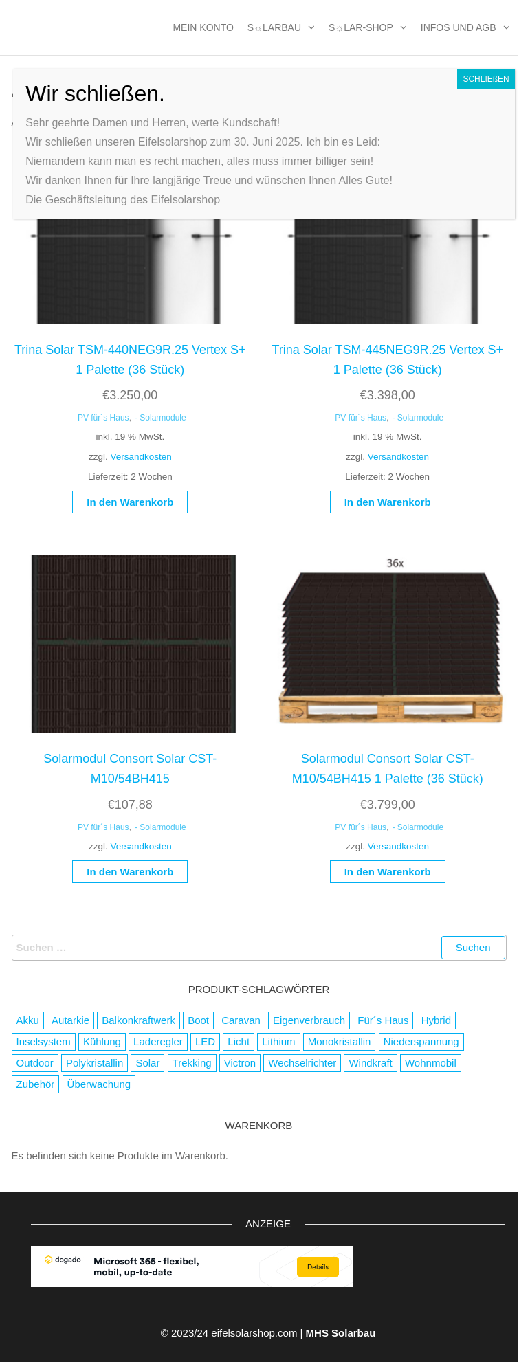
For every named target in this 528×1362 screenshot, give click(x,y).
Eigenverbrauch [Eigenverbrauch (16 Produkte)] (309, 1020)
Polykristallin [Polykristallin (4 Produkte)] (94, 1063)
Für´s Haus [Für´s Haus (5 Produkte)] (383, 1020)
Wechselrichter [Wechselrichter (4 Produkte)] (302, 1063)
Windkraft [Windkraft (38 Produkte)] (370, 1063)
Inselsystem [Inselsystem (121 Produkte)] (43, 1041)
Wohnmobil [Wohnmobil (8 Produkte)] (430, 1063)
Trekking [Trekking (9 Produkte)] (192, 1063)
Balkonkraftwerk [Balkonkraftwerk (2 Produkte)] (138, 1020)
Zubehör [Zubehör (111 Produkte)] (35, 1084)
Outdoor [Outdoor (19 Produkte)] (35, 1063)
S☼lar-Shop (361, 27)
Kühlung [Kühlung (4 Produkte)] (102, 1041)
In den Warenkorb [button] (130, 502)
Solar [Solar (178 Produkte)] (147, 1063)
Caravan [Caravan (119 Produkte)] (241, 1020)
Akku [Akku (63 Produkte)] (27, 1020)
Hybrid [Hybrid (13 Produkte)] (436, 1020)
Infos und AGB (458, 27)
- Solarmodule (160, 418)
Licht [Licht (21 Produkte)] (239, 1041)
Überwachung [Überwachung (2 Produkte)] (99, 1084)
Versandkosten (140, 456)
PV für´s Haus (103, 418)
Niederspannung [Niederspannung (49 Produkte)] (421, 1041)
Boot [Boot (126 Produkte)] (198, 1020)
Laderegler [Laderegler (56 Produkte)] (158, 1041)
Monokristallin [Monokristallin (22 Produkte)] (339, 1041)
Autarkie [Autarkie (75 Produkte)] (70, 1020)
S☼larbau (274, 27)
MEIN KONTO (203, 27)
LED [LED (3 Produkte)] (205, 1041)
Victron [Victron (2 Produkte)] (240, 1063)
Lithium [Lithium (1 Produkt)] (278, 1041)
